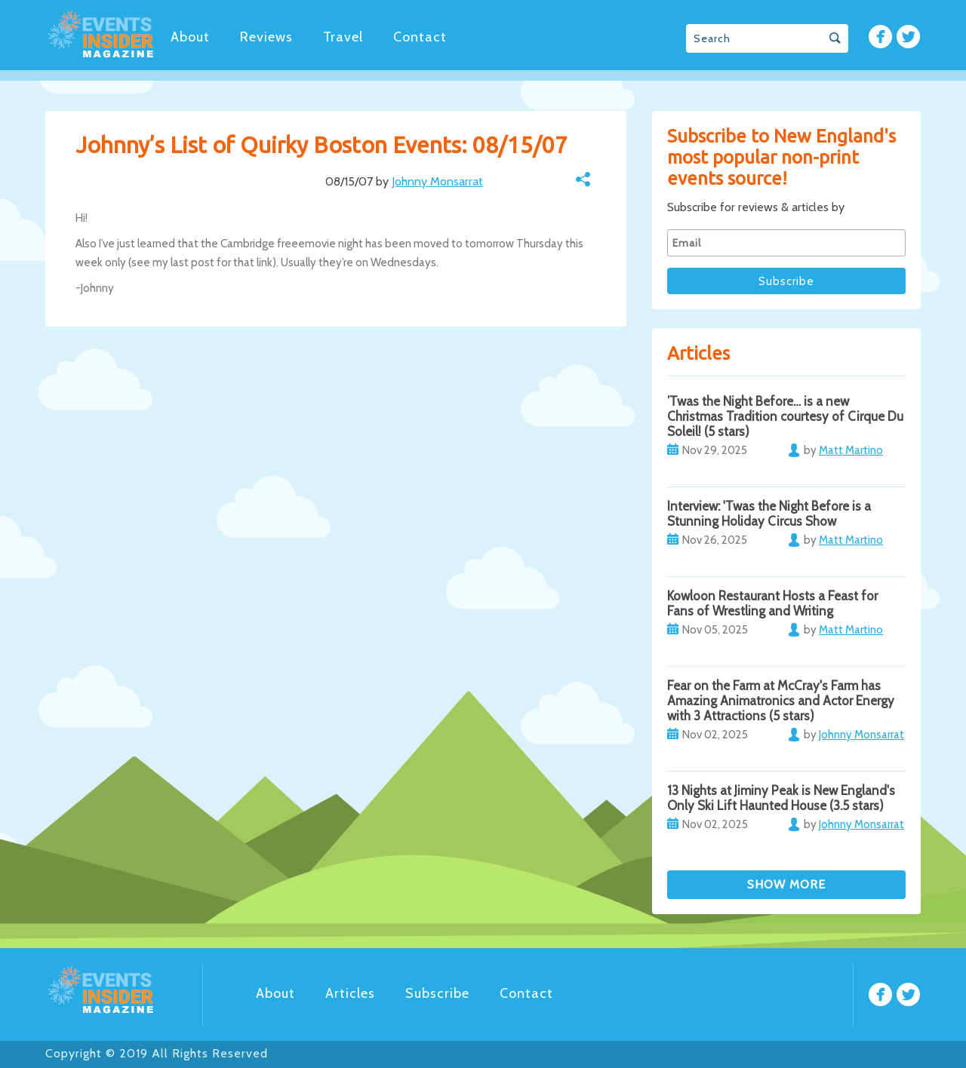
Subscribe (437, 993)
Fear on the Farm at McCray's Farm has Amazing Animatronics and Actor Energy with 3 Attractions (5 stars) (780, 700)
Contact (420, 37)
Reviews (266, 37)
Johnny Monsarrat (437, 181)
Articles (350, 993)
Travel (343, 37)
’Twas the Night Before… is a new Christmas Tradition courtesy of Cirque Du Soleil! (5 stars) (785, 416)
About (190, 37)
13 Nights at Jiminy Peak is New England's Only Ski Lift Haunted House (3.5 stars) (781, 798)
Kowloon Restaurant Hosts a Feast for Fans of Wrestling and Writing (772, 603)
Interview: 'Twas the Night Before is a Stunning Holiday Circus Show (769, 514)
